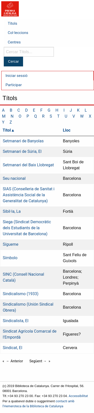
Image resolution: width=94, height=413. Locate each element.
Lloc (66, 130)
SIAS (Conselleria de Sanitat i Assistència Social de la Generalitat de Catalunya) (28, 195)
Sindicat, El (12, 347)
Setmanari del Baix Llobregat (28, 165)
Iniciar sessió (17, 75)
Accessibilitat (78, 396)
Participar (14, 85)
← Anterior (14, 361)
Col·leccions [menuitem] (18, 32)
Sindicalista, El (15, 320)
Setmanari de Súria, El (22, 151)
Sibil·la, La (12, 211)
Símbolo (10, 257)
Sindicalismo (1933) (20, 293)
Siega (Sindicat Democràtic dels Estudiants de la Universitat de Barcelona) (27, 227)
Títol (7, 130)
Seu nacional (14, 178)
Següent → (38, 361)
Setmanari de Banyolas (23, 141)
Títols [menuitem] (12, 23)
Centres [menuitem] (14, 42)
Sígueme (10, 244)
